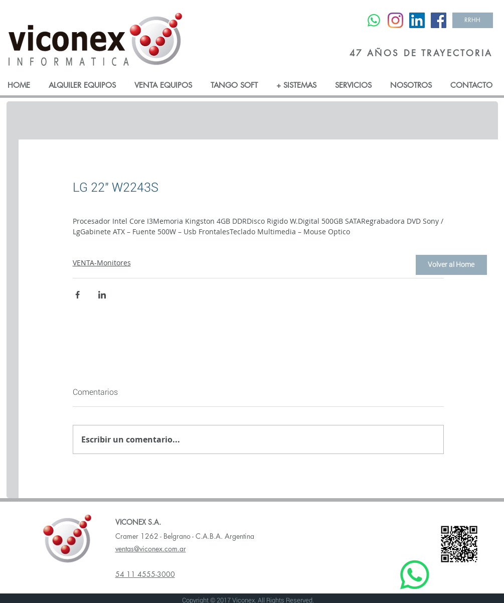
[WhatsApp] (374, 20)
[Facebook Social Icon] (438, 20)
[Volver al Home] (451, 265)
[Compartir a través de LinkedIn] (102, 294)
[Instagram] (395, 20)
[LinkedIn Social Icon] (417, 20)
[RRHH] (472, 20)
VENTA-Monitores (102, 262)
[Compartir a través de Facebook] (77, 294)
